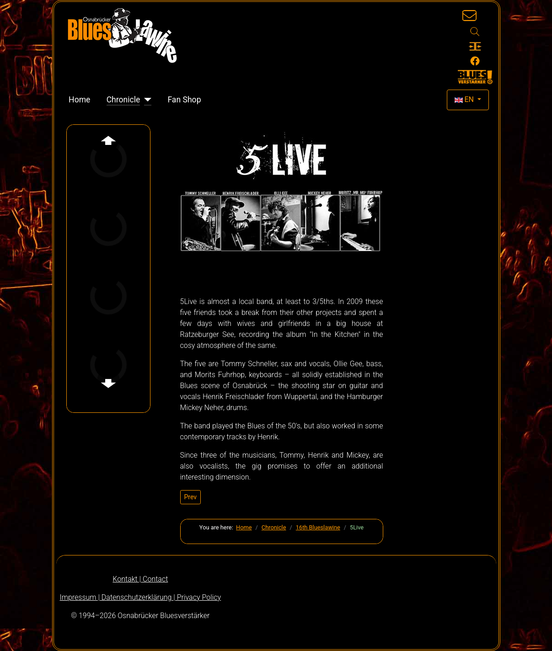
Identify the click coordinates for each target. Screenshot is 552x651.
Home (79, 99)
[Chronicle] (145, 100)
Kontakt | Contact (140, 579)
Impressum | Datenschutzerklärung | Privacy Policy (140, 597)
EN (465, 99)
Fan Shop (184, 99)
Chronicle (123, 99)
